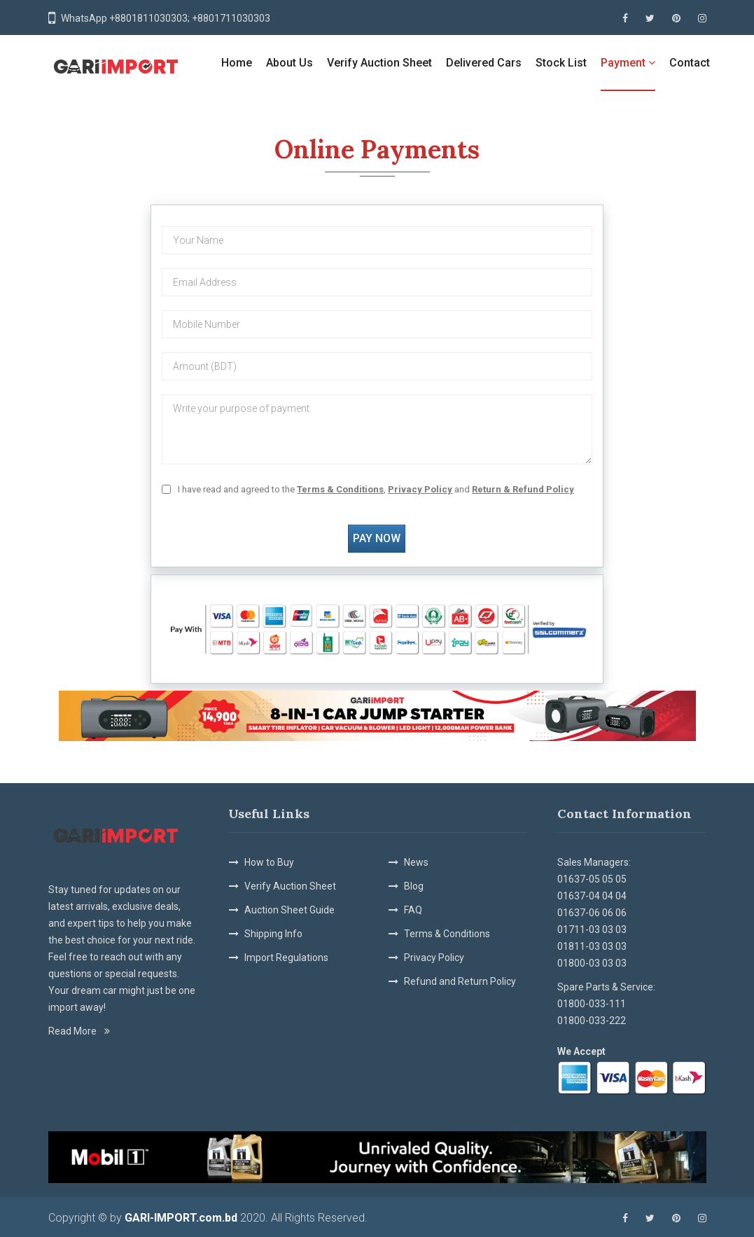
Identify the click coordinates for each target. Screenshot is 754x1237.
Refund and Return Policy (460, 981)
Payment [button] (628, 62)
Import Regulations (286, 957)
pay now (376, 538)
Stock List (561, 62)
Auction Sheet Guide (289, 909)
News (416, 862)
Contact (689, 62)
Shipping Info (273, 933)
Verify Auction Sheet (379, 62)
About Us (289, 62)
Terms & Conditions (447, 933)
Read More (79, 1031)
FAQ (413, 909)
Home (236, 62)
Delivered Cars (484, 62)
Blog (414, 886)
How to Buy (269, 862)
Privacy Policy (434, 957)
